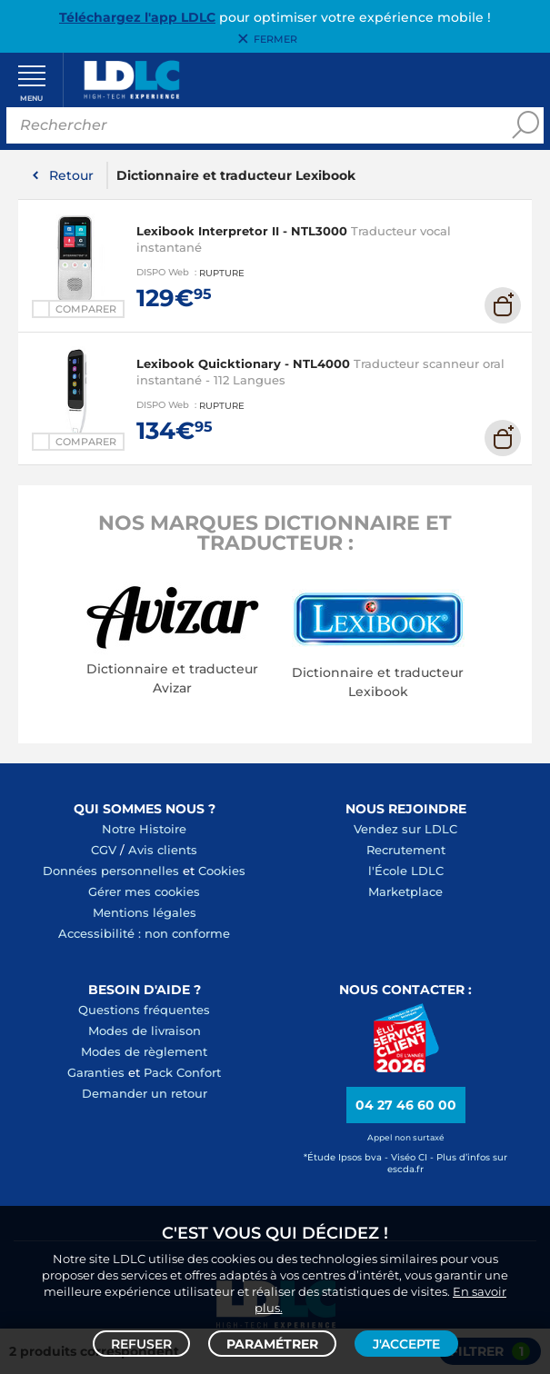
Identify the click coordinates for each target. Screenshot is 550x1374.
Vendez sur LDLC (405, 829)
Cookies (221, 871)
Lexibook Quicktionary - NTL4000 (243, 365)
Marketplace (405, 892)
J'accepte (406, 1343)
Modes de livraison (144, 1031)
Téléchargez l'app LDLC (137, 17)
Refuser (141, 1343)
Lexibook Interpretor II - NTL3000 (241, 232)
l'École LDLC (406, 871)
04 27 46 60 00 (405, 1107)
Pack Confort (182, 1073)
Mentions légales (144, 913)
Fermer (275, 39)
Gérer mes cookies (144, 892)
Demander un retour (144, 1094)
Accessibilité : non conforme (144, 934)
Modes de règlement (144, 1052)
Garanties (96, 1073)
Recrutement (405, 850)
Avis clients (162, 850)
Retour (71, 176)
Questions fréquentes (144, 1010)
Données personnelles (111, 871)
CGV (103, 850)
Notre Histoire (144, 829)
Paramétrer (272, 1343)
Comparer (85, 310)
